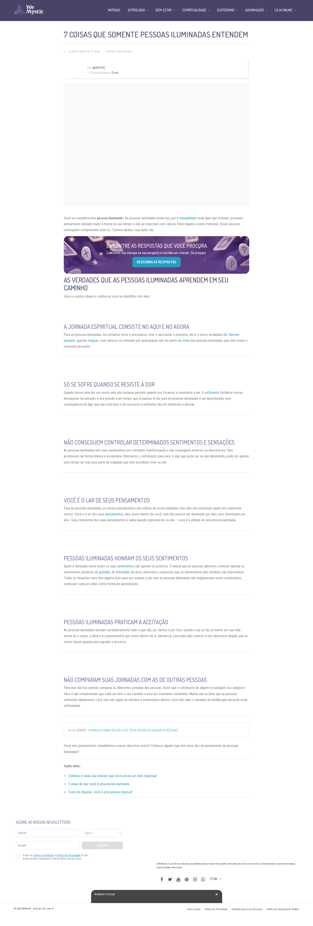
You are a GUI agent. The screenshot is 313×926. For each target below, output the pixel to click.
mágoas (93, 340)
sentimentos (125, 566)
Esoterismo (225, 10)
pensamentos (114, 514)
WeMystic (98, 68)
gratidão (104, 572)
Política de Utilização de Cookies (283, 909)
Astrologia (136, 10)
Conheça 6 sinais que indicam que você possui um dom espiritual (112, 776)
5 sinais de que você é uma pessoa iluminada (98, 784)
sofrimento (211, 393)
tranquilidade (188, 218)
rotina (186, 340)
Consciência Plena (85, 51)
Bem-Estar (164, 10)
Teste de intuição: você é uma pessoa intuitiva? (100, 792)
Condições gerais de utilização (247, 909)
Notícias (114, 10)
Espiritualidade (119, 51)
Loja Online (283, 10)
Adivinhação (254, 10)
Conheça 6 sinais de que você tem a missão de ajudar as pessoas (133, 730)
